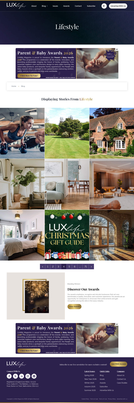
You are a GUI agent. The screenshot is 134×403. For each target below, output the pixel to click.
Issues (55, 6)
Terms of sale (94, 399)
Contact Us (121, 379)
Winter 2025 (89, 383)
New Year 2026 (90, 379)
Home (14, 86)
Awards (66, 6)
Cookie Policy (85, 399)
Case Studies (122, 383)
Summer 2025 (90, 390)
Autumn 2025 (89, 387)
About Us (120, 375)
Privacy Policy (112, 399)
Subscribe (91, 6)
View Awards (74, 307)
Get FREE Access (119, 364)
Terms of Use (103, 399)
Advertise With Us (118, 6)
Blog (44, 6)
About (33, 6)
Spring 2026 (89, 375)
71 (86, 266)
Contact (78, 6)
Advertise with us (122, 399)
